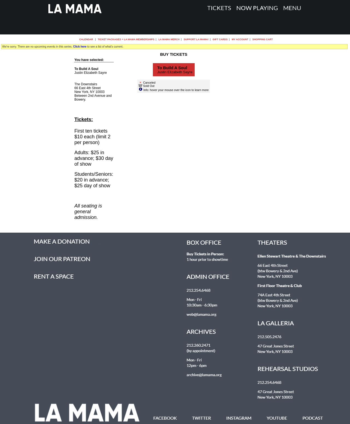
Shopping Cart (262, 39)
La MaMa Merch (168, 39)
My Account (239, 39)
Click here (80, 46)
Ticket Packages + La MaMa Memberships (126, 39)
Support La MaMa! (196, 39)
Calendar (86, 39)
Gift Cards (220, 39)
